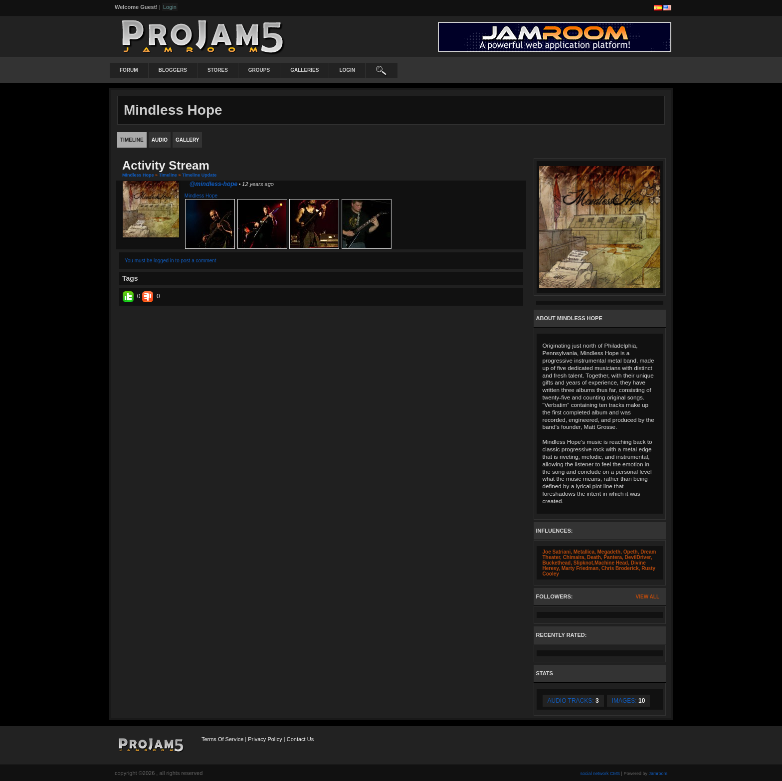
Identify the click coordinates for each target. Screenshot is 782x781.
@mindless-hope (213, 184)
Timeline (168, 175)
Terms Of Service (222, 739)
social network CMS (600, 773)
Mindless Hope (138, 175)
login (347, 70)
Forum (129, 70)
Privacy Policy (265, 739)
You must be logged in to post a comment (170, 260)
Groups (259, 70)
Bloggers (173, 70)
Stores (217, 70)
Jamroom (657, 773)
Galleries (304, 70)
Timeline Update (199, 175)
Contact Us (300, 739)
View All (647, 596)
